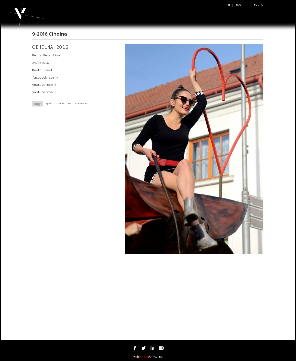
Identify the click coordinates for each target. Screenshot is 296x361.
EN (261, 5)
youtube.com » (44, 85)
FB (228, 5)
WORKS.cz (153, 357)
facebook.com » (45, 77)
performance (76, 103)
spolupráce (54, 103)
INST (239, 5)
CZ (256, 5)
